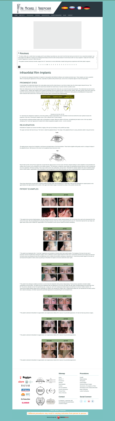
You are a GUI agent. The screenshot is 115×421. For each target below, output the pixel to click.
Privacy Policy (62, 392)
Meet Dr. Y (22, 15)
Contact (70, 15)
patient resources (56, 15)
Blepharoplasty (83, 380)
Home (16, 15)
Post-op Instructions (63, 390)
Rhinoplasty (82, 382)
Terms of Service (62, 394)
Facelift (81, 378)
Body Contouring (84, 390)
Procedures (30, 15)
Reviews (37, 15)
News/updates (45, 15)
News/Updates (62, 385)
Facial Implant (83, 384)
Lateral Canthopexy (84, 392)
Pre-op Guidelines (63, 389)
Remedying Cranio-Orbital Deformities (88, 389)
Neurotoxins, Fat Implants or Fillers (88, 387)
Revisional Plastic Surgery (86, 385)
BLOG (64, 15)
